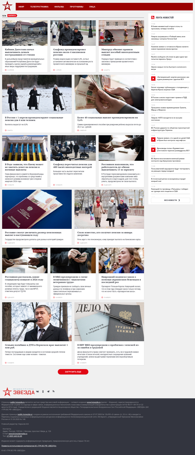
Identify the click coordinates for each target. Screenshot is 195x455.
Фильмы (59, 7)
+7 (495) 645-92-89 (14, 436)
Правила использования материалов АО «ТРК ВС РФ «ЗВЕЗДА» (28, 446)
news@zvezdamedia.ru (18, 434)
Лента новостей (162, 18)
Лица (92, 7)
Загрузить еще (73, 372)
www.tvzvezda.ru (93, 402)
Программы (76, 7)
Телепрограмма (39, 7)
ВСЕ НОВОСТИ (172, 200)
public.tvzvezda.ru (17, 402)
